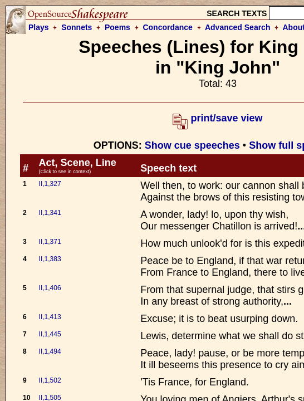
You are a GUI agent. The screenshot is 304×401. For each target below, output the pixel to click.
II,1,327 (50, 184)
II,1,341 (50, 213)
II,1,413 (50, 317)
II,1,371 (50, 242)
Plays (38, 27)
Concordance (167, 27)
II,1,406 (50, 288)
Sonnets (76, 27)
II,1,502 (50, 380)
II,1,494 (50, 351)
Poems (117, 27)
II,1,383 (50, 259)
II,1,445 (50, 334)
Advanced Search (238, 27)
